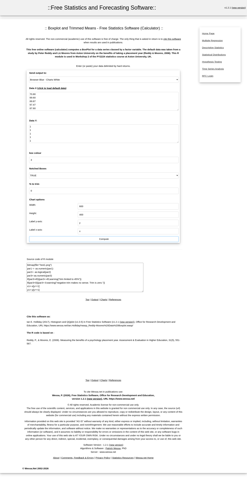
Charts (103, 299)
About (56, 457)
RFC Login (207, 76)
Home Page (208, 33)
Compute (104, 239)
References (115, 299)
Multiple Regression (212, 40)
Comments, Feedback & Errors (77, 457)
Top (87, 299)
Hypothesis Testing (212, 61)
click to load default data (52, 88)
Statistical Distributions (214, 54)
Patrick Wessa (113, 448)
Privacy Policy (102, 457)
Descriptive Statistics (213, 47)
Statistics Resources (123, 457)
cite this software (172, 39)
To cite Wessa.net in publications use (103, 391)
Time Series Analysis (213, 68)
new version (238, 7)
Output (94, 299)
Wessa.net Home (144, 457)
